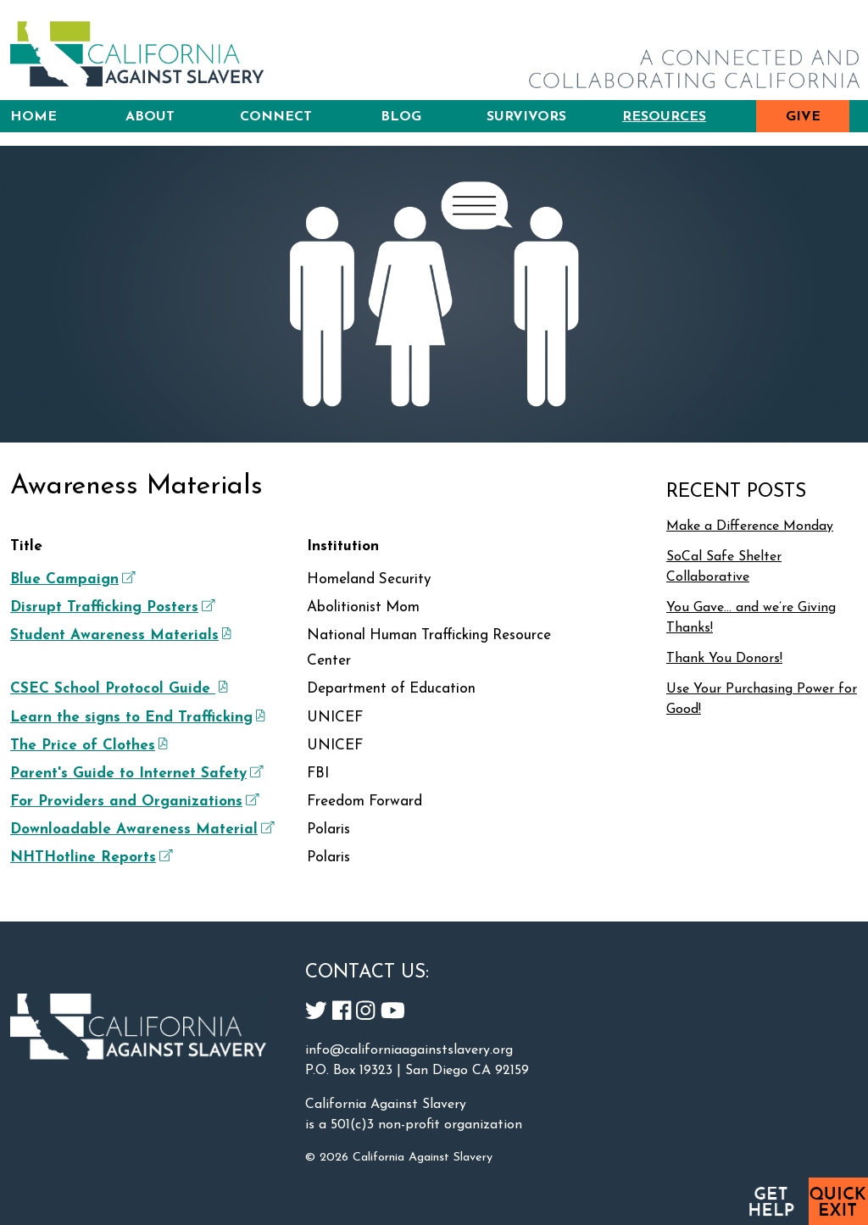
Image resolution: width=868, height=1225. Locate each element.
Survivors (526, 117)
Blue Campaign (70, 580)
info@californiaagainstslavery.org (409, 1050)
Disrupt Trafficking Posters (110, 608)
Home (33, 117)
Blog (401, 117)
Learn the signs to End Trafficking (135, 718)
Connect (276, 117)
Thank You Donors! (724, 658)
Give (803, 117)
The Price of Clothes (87, 746)
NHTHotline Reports (89, 858)
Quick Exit (838, 1201)
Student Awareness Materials (118, 636)
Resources (664, 117)
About (150, 117)
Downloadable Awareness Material (140, 830)
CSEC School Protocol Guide (117, 689)
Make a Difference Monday (749, 526)
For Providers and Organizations (132, 802)
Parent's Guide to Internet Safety (134, 774)
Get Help (770, 1201)
